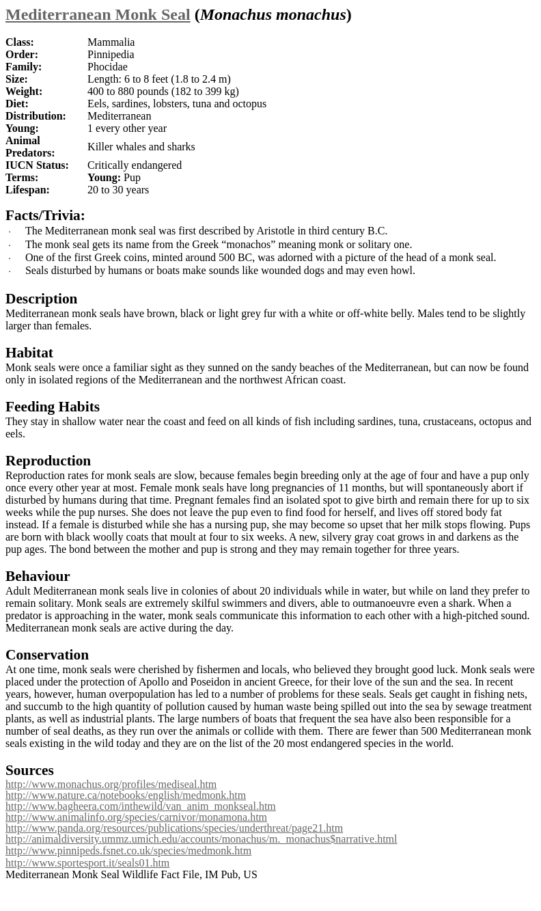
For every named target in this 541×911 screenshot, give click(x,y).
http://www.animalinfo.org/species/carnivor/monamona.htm (136, 817)
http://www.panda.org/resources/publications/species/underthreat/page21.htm (174, 828)
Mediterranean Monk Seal (98, 14)
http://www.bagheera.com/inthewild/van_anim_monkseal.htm (140, 806)
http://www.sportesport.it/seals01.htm (87, 863)
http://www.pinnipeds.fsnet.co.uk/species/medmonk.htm (128, 850)
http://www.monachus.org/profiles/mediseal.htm (111, 784)
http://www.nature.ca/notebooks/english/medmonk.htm (125, 795)
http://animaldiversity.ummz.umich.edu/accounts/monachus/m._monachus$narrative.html (201, 839)
